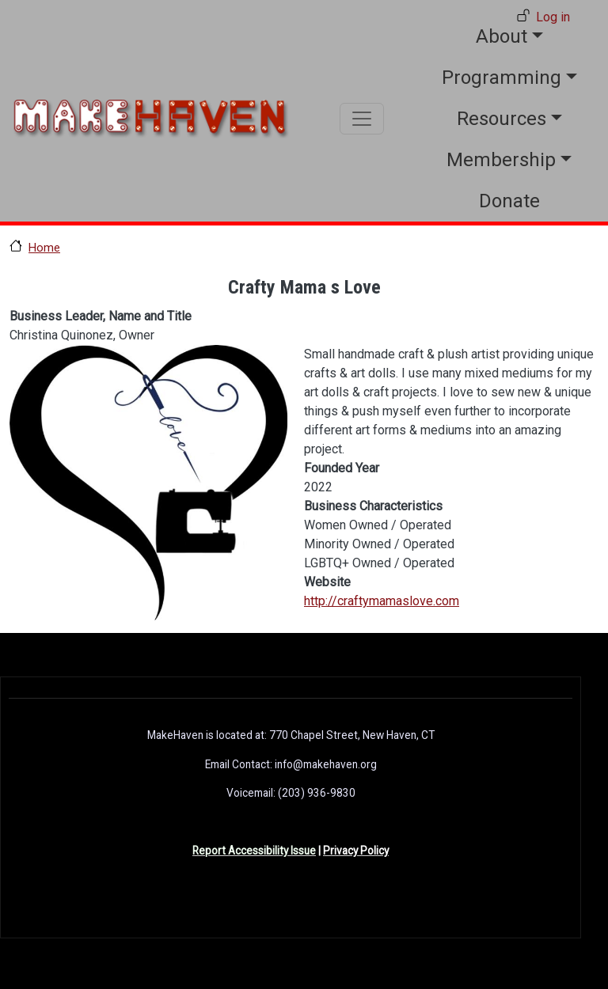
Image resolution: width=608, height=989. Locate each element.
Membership (501, 160)
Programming (501, 77)
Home (44, 248)
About (501, 36)
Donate (509, 201)
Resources (501, 119)
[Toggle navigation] (362, 119)
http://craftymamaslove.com (381, 600)
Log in (553, 17)
